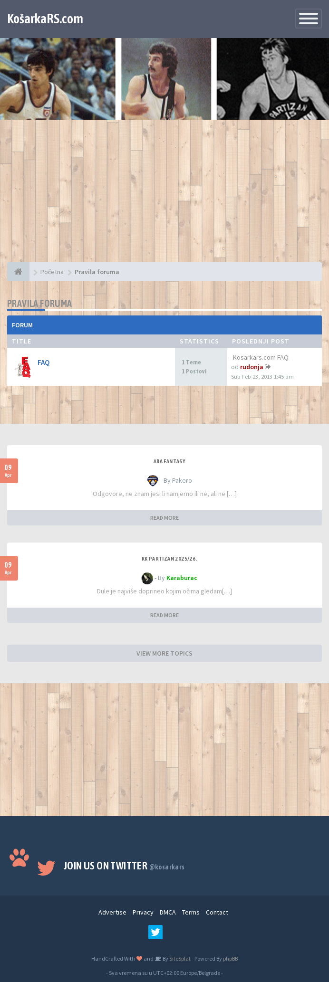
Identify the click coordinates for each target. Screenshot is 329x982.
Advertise (112, 912)
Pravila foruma (39, 303)
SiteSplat (179, 958)
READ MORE (164, 517)
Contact (217, 912)
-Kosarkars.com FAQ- (260, 357)
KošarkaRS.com (45, 18)
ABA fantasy (169, 461)
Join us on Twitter (124, 865)
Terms (191, 912)
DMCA (168, 912)
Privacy (143, 912)
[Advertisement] (164, 195)
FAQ (44, 362)
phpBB (230, 958)
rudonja (251, 366)
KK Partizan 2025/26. (169, 558)
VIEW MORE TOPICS (164, 653)
